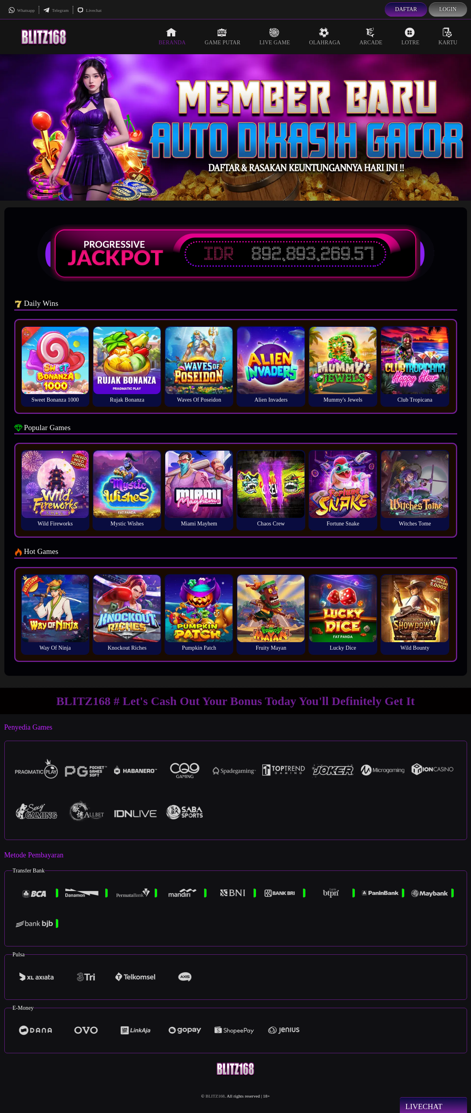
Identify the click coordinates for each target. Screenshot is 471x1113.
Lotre (410, 36)
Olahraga (324, 36)
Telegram (56, 10)
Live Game (274, 36)
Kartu (448, 36)
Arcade (370, 36)
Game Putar (222, 36)
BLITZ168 (215, 1096)
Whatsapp (21, 10)
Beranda (172, 36)
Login (447, 9)
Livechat (89, 10)
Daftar (406, 9)
